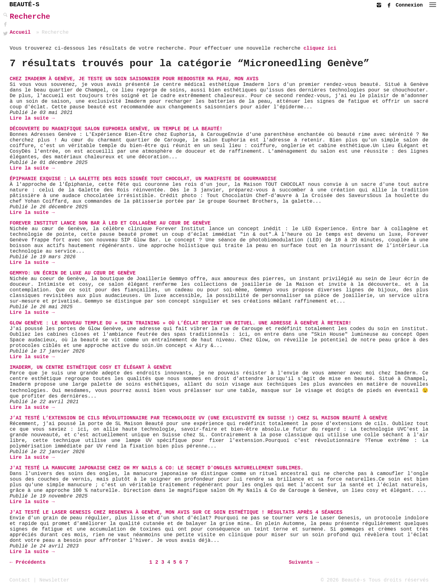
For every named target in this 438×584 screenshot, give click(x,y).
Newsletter (54, 580)
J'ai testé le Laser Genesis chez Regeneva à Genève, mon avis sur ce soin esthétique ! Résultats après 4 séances (176, 512)
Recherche (30, 16)
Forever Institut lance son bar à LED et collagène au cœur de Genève (110, 223)
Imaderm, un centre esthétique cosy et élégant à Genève (90, 367)
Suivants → (304, 562)
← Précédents (28, 562)
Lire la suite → (32, 118)
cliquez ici (320, 48)
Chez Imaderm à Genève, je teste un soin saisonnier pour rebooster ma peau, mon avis (134, 79)
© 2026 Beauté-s (343, 580)
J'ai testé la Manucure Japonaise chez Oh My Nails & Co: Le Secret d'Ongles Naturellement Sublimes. (156, 468)
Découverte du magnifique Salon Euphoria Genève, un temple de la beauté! (116, 129)
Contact (19, 580)
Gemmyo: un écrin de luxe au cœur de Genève (72, 273)
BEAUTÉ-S (24, 4)
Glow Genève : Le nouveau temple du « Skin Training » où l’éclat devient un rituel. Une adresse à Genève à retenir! (181, 323)
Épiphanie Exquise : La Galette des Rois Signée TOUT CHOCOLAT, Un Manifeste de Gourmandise (143, 179)
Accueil (20, 32)
